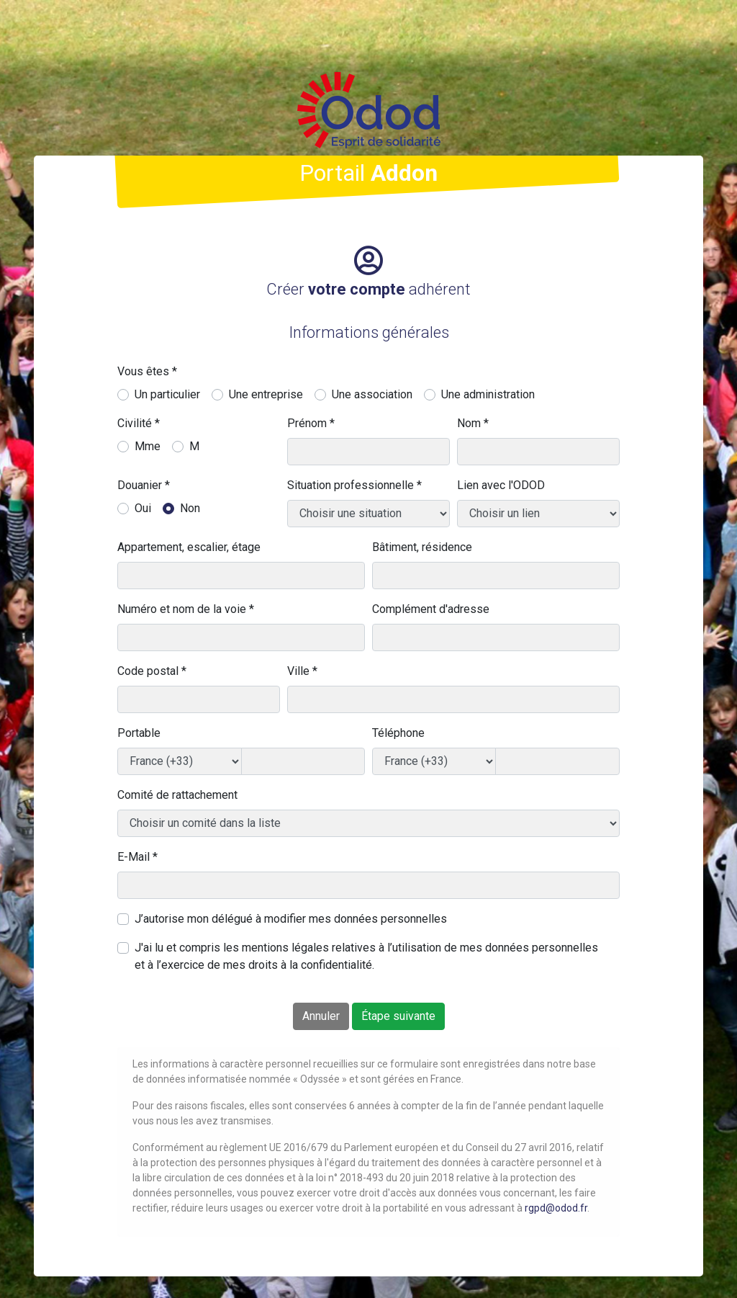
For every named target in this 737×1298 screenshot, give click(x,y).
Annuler (321, 1016)
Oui (143, 508)
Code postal (151, 671)
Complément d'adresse (430, 609)
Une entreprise (266, 394)
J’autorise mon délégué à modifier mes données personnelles (291, 919)
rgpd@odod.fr (556, 1208)
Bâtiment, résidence (422, 547)
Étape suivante (398, 1016)
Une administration (488, 394)
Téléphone (398, 733)
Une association (372, 394)
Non (190, 508)
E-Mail (137, 857)
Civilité (138, 423)
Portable (138, 733)
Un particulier (167, 394)
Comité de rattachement (177, 795)
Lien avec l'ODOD (501, 485)
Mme (147, 446)
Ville (302, 671)
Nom (473, 423)
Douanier (143, 485)
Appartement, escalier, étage (189, 547)
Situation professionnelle (354, 485)
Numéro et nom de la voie (185, 609)
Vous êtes (147, 371)
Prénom (311, 423)
